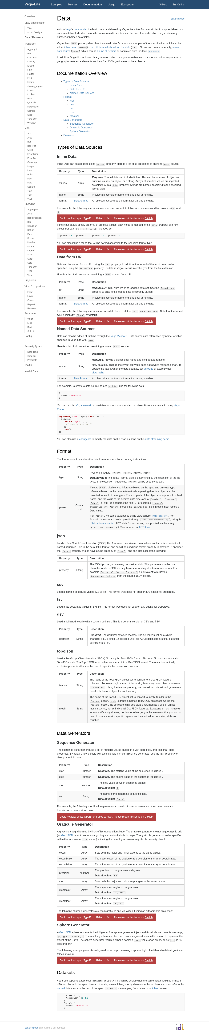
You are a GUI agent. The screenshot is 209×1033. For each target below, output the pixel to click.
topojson (75, 116)
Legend (31, 250)
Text (29, 191)
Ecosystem (127, 4)
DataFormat (81, 200)
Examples (56, 4)
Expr (29, 323)
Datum (30, 230)
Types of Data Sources (76, 81)
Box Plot (31, 146)
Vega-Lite (32, 4)
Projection (30, 280)
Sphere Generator (80, 131)
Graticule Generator (81, 127)
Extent (30, 65)
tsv (71, 108)
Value (30, 275)
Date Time (32, 352)
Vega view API (84, 405)
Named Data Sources (82, 93)
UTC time (144, 527)
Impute (30, 82)
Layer (30, 296)
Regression (33, 106)
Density (31, 61)
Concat (31, 300)
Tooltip (28, 365)
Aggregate (32, 49)
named (61, 988)
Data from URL (78, 89)
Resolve (31, 308)
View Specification (34, 22)
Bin (29, 53)
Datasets (68, 135)
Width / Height (34, 32)
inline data (70, 47)
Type (29, 271)
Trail (29, 199)
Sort (29, 262)
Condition (32, 226)
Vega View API (119, 336)
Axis (29, 213)
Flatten (30, 74)
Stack (30, 115)
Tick (29, 195)
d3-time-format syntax (102, 523)
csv (72, 104)
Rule (29, 182)
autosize (148, 368)
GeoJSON (67, 835)
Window (31, 123)
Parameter (30, 313)
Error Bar (32, 158)
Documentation (92, 4)
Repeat (31, 304)
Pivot (29, 98)
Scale (30, 254)
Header (31, 242)
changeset (85, 439)
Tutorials (73, 4)
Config (28, 336)
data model (80, 29)
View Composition (34, 286)
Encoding (29, 204)
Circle (30, 150)
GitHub (163, 4)
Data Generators (72, 120)
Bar (29, 141)
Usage (111, 4)
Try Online (179, 4)
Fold (29, 78)
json (72, 100)
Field (29, 234)
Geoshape (32, 162)
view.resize (98, 372)
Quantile (31, 102)
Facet (30, 292)
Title (29, 28)
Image (30, 166)
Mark (27, 128)
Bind (29, 327)
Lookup (31, 94)
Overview (29, 16)
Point (30, 174)
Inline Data (76, 85)
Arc (29, 133)
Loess (30, 90)
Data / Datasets (33, 37)
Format (31, 238)
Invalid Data (31, 371)
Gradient (31, 356)
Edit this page (178, 18)
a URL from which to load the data (111, 47)
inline (155, 988)
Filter (29, 69)
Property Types (33, 346)
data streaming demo (157, 439)
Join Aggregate (35, 86)
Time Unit (32, 119)
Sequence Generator (82, 123)
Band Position (34, 218)
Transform (30, 43)
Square (31, 187)
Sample (31, 111)
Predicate (32, 360)
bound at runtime (106, 51)
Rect (29, 178)
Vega (68, 29)
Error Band (33, 154)
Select (30, 331)
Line (29, 170)
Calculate (32, 57)
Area (29, 137)
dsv (72, 112)
